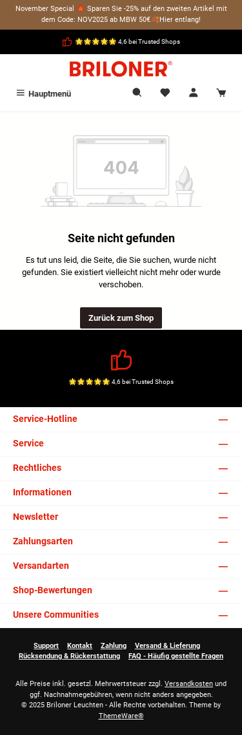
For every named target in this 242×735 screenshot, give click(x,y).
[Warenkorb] (221, 93)
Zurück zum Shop (121, 318)
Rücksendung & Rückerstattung (69, 656)
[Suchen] (137, 93)
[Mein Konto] (193, 93)
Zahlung (113, 646)
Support (46, 646)
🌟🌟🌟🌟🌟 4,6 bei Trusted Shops (127, 41)
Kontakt (79, 646)
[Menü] (42, 93)
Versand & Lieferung (167, 646)
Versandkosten (189, 684)
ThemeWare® (121, 716)
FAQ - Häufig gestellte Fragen (175, 656)
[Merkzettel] (165, 93)
